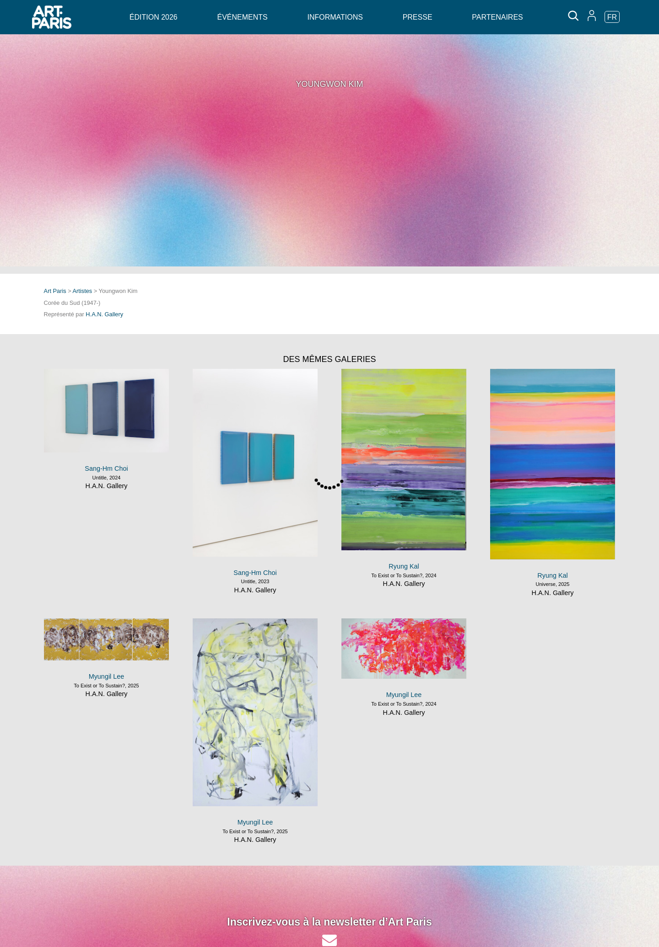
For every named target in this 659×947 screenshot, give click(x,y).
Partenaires (497, 17)
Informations (334, 17)
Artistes (82, 290)
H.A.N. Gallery (104, 314)
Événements (242, 17)
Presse (417, 17)
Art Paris (55, 290)
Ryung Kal (404, 566)
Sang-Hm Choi (106, 468)
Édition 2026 (154, 17)
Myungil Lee (106, 676)
